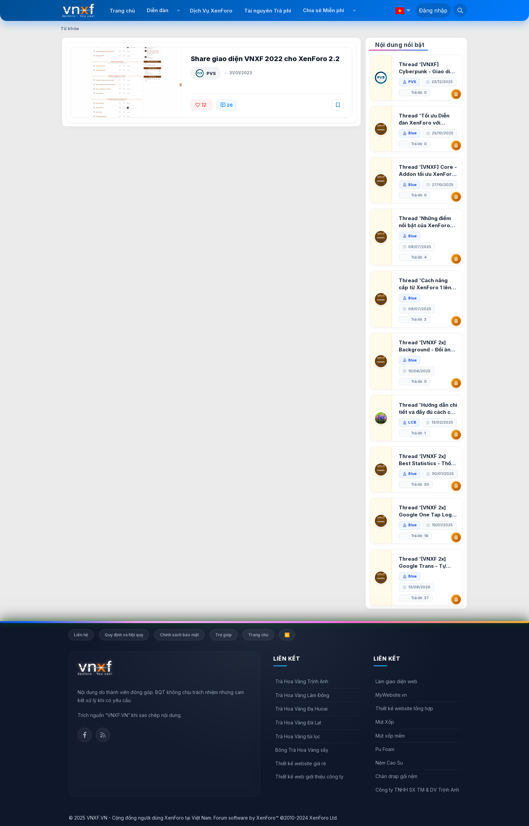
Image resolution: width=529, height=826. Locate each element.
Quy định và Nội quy (124, 634)
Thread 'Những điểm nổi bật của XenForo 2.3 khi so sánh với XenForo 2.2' (425, 222)
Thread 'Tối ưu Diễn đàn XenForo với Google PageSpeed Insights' (424, 119)
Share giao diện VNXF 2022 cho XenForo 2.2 (265, 59)
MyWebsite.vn (391, 695)
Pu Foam (384, 749)
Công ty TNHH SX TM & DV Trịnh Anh (417, 790)
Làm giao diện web (396, 681)
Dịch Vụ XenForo (211, 10)
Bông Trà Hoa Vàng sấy (301, 750)
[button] (178, 10)
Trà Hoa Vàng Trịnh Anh (301, 681)
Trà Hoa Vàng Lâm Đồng (302, 695)
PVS (211, 73)
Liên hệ (81, 634)
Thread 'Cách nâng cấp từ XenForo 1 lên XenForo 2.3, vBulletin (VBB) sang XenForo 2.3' (427, 284)
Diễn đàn (157, 10)
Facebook (85, 735)
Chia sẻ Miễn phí (323, 10)
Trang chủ (122, 10)
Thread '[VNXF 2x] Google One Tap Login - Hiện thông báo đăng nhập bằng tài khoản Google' (427, 511)
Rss (103, 735)
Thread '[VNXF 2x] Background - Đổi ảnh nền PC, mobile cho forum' (426, 346)
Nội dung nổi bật (399, 45)
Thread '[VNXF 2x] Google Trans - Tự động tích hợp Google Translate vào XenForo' (426, 562)
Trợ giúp (223, 634)
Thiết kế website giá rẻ (300, 763)
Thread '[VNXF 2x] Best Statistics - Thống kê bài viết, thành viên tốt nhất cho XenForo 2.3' (428, 460)
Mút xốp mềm (390, 736)
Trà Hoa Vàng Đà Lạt (298, 722)
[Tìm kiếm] (460, 10)
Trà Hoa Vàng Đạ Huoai (301, 709)
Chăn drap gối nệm (396, 776)
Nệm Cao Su (389, 763)
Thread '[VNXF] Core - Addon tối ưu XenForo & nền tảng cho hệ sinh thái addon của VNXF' (428, 171)
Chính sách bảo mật (179, 634)
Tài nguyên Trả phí (267, 10)
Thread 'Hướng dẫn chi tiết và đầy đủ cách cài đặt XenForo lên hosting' (428, 409)
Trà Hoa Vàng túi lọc (297, 736)
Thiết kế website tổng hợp (404, 708)
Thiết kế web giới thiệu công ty (309, 776)
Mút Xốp (384, 722)
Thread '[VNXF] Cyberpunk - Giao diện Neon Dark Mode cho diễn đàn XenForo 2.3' (427, 68)
